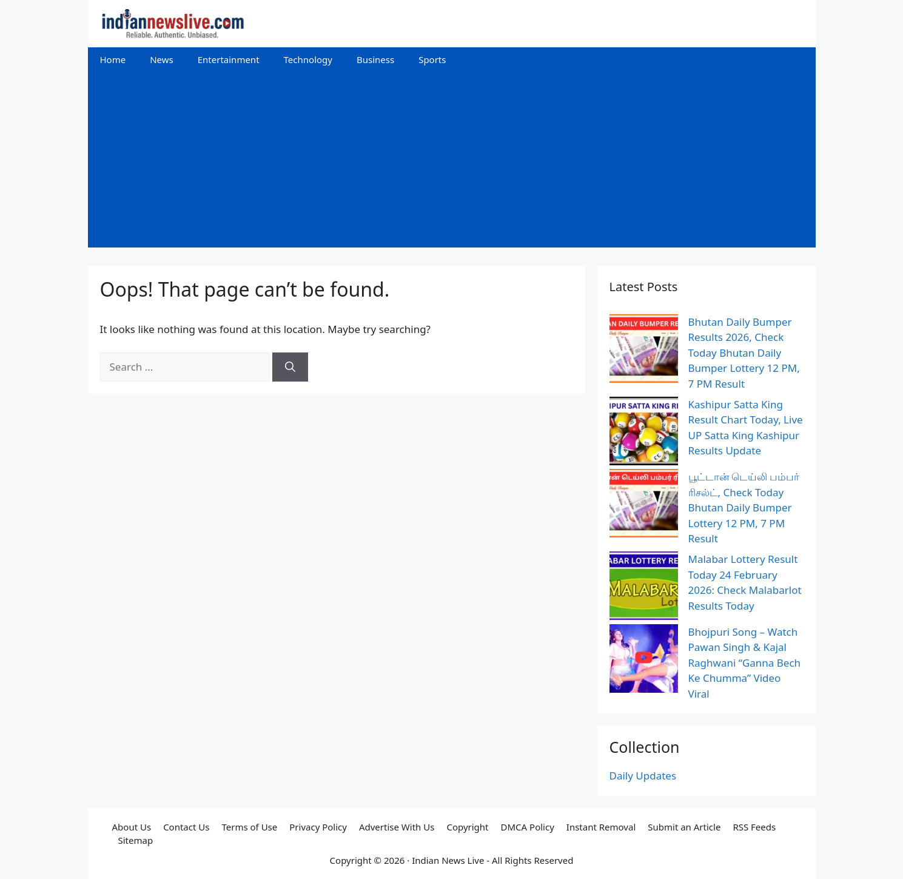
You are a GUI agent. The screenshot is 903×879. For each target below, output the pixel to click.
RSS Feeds (754, 827)
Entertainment (229, 59)
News (161, 59)
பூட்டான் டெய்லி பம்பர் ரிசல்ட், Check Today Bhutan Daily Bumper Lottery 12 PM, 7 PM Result (744, 507)
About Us (132, 827)
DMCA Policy (527, 827)
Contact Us (186, 827)
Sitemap (135, 840)
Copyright (467, 827)
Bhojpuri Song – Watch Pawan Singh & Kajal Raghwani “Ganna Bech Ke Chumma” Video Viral (744, 663)
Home (113, 59)
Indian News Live (448, 860)
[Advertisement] (452, 163)
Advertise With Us (396, 827)
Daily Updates (643, 776)
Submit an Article (684, 827)
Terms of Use (249, 827)
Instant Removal (601, 827)
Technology (308, 59)
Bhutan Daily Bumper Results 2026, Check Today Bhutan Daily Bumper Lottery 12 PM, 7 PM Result (744, 353)
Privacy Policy (318, 827)
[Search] (290, 367)
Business (375, 59)
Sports (432, 59)
